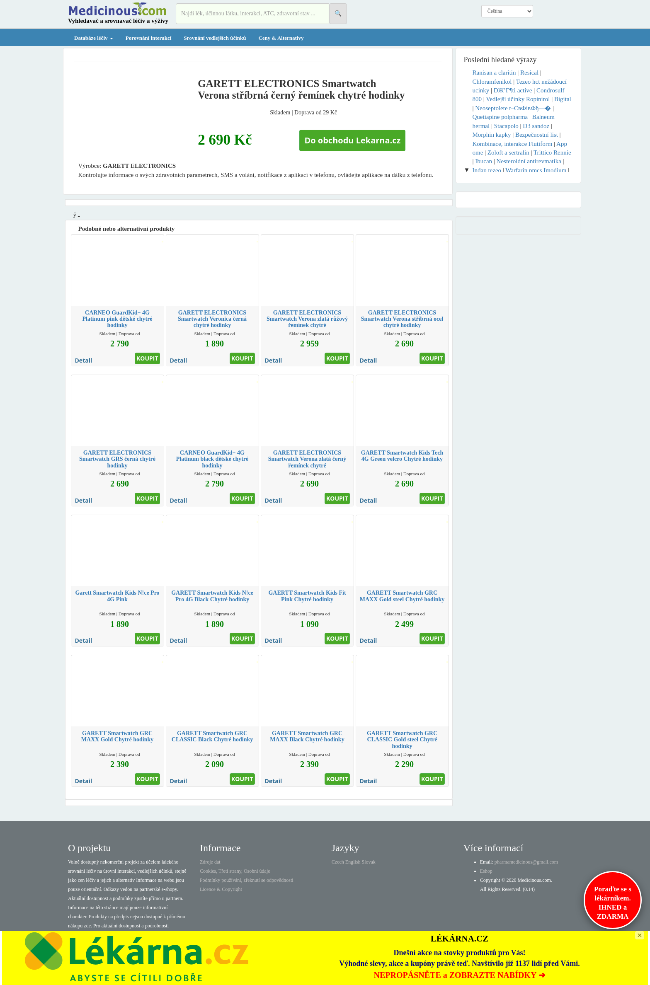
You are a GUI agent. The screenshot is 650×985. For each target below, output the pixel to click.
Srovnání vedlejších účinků (215, 38)
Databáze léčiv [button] (93, 38)
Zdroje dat (210, 862)
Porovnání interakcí (149, 38)
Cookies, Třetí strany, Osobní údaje (235, 871)
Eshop (486, 871)
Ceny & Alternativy (280, 38)
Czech (338, 862)
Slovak (369, 862)
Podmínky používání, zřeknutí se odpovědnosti (246, 880)
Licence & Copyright (221, 889)
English (353, 862)
